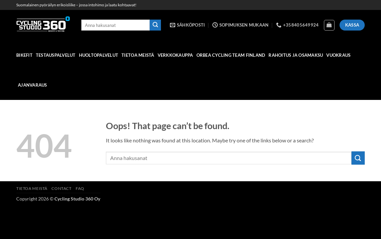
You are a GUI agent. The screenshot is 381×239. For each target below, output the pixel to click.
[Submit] (155, 25)
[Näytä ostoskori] (329, 25)
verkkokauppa (175, 55)
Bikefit (24, 55)
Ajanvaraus (32, 85)
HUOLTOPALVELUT (98, 55)
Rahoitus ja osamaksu (295, 55)
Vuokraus (338, 55)
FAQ (80, 188)
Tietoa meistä (137, 55)
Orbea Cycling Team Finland (231, 55)
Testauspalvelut (56, 55)
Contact (61, 188)
